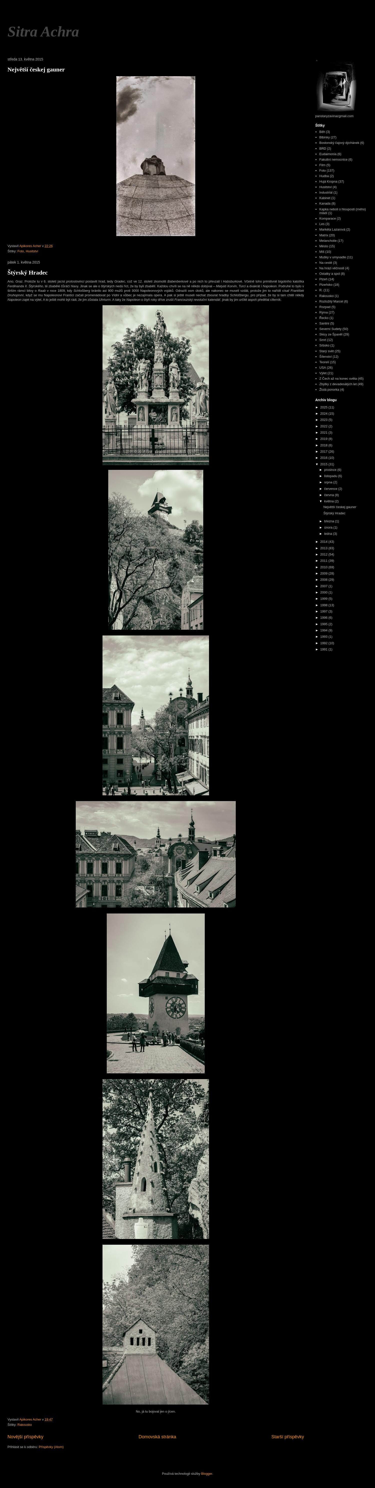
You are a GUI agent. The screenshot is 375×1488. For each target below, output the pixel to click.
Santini (324, 323)
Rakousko (25, 1425)
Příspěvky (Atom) (51, 1447)
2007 (324, 586)
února (329, 527)
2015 (324, 464)
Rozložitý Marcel (331, 301)
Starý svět (326, 351)
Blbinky (324, 137)
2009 (324, 573)
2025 (324, 407)
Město (323, 246)
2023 (324, 420)
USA (322, 367)
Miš (321, 252)
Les (321, 224)
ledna (328, 534)
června (329, 495)
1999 (324, 598)
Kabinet (324, 198)
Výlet (322, 373)
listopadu (331, 476)
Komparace (327, 218)
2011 (324, 561)
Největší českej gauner (36, 69)
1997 (324, 611)
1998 (324, 605)
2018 (324, 445)
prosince (331, 470)
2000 (324, 592)
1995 (324, 624)
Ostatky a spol (329, 274)
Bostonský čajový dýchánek (339, 143)
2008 (324, 580)
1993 (324, 636)
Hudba (324, 176)
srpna (328, 482)
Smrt (322, 340)
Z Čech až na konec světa (338, 378)
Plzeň (323, 279)
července (331, 489)
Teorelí (324, 362)
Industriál (325, 192)
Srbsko (324, 345)
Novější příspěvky (26, 1436)
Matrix (323, 235)
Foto (21, 251)
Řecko (323, 318)
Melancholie (327, 241)
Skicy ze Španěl (330, 334)
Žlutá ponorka (329, 389)
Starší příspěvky (288, 1436)
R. (320, 290)
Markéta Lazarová (332, 229)
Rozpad (324, 307)
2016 (324, 458)
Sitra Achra (43, 31)
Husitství (32, 251)
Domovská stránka (157, 1436)
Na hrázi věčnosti (331, 268)
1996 (324, 617)
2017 (324, 451)
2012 (324, 554)
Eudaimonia (327, 154)
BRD (322, 148)
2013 (324, 548)
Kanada (324, 203)
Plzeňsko (325, 285)
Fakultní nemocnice (333, 159)
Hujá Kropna (328, 181)
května (329, 501)
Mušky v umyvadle (332, 257)
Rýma (323, 312)
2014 (324, 542)
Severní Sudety (330, 329)
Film (322, 165)
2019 (324, 439)
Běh (322, 132)
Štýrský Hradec (28, 272)
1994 (324, 630)
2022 (324, 426)
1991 (324, 649)
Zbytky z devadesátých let (338, 384)
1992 (324, 643)
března (329, 521)
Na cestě (325, 263)
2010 (324, 567)
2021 (324, 432)
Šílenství (325, 356)
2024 (324, 413)
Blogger (206, 1474)
